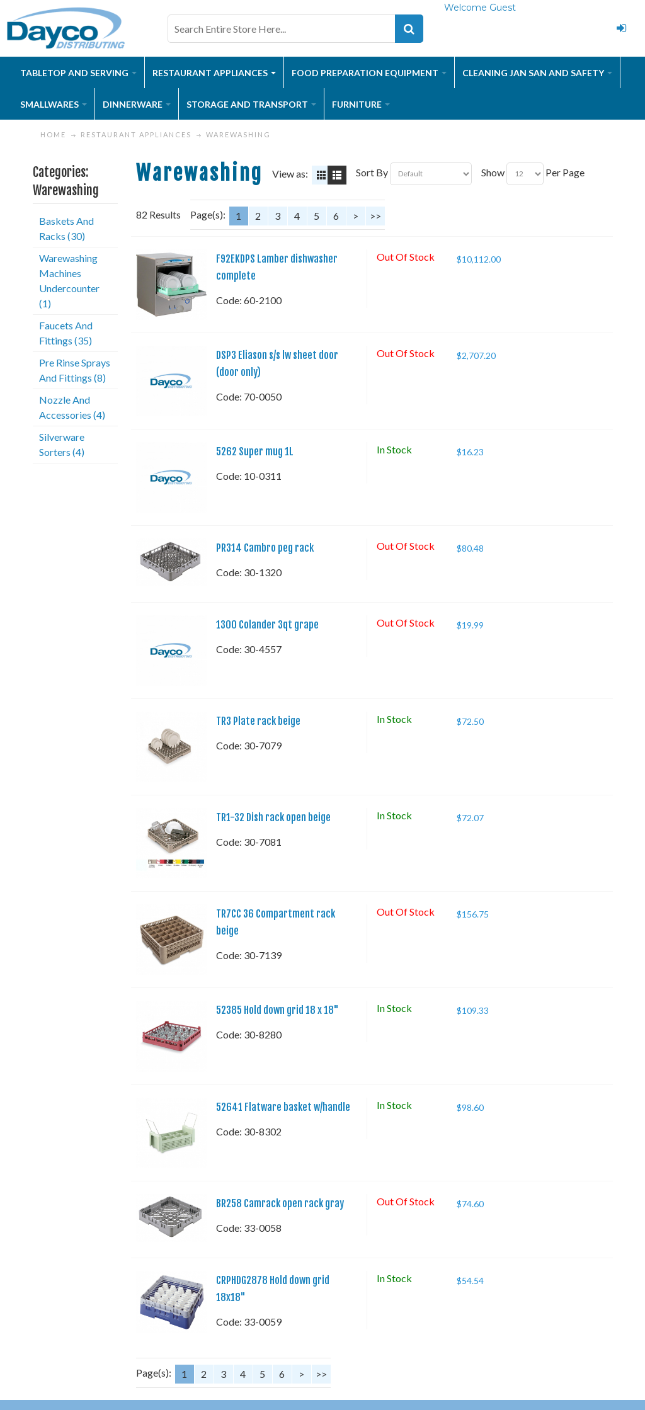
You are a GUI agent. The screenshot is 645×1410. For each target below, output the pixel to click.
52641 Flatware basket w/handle (283, 1107)
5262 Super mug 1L (255, 451)
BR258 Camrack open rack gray (280, 1203)
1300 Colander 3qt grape (267, 624)
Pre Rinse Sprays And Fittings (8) (74, 370)
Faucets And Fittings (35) (66, 332)
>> (375, 216)
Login (621, 28)
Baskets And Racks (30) (66, 228)
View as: (290, 173)
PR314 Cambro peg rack (265, 548)
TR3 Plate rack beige (258, 721)
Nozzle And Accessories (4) (72, 407)
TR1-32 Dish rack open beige (273, 817)
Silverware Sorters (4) (61, 444)
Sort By (372, 172)
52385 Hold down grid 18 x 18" (277, 1010)
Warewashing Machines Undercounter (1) (69, 280)
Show (493, 172)
